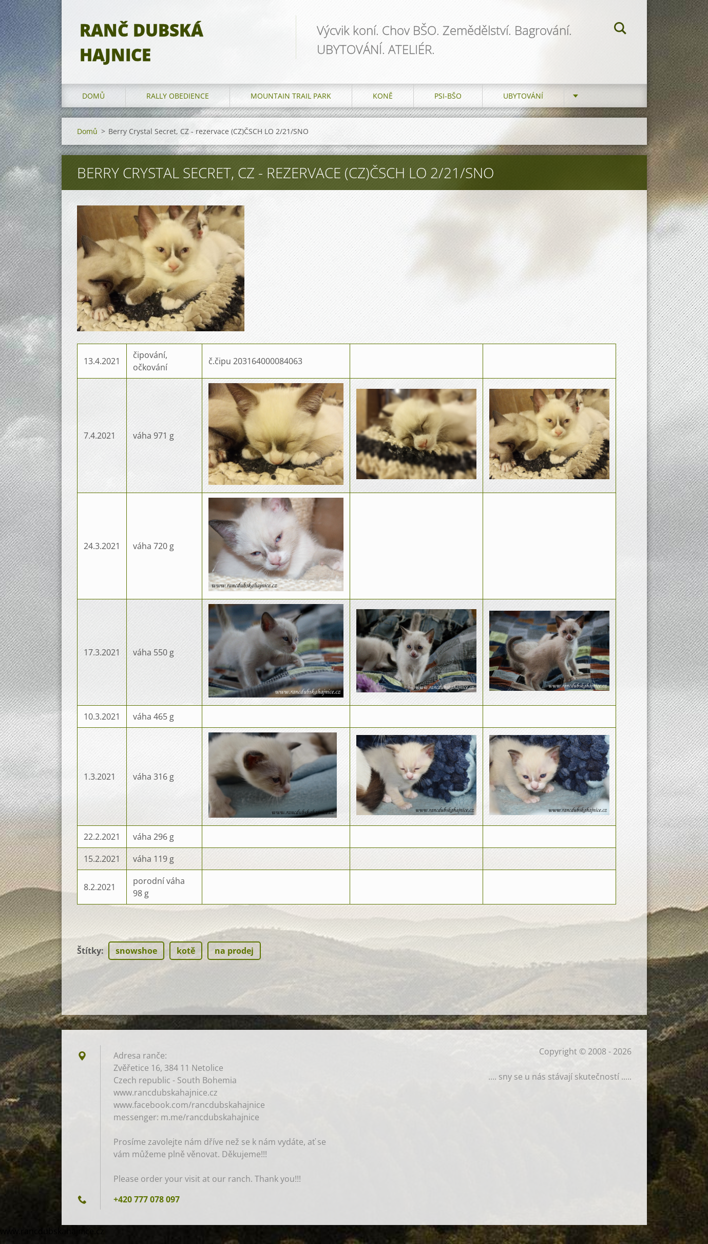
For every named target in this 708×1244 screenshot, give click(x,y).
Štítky (89, 957)
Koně (383, 102)
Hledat (620, 30)
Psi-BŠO (448, 102)
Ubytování (523, 102)
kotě (186, 957)
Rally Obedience (177, 102)
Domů (93, 102)
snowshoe (136, 957)
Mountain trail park (291, 102)
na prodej (234, 957)
